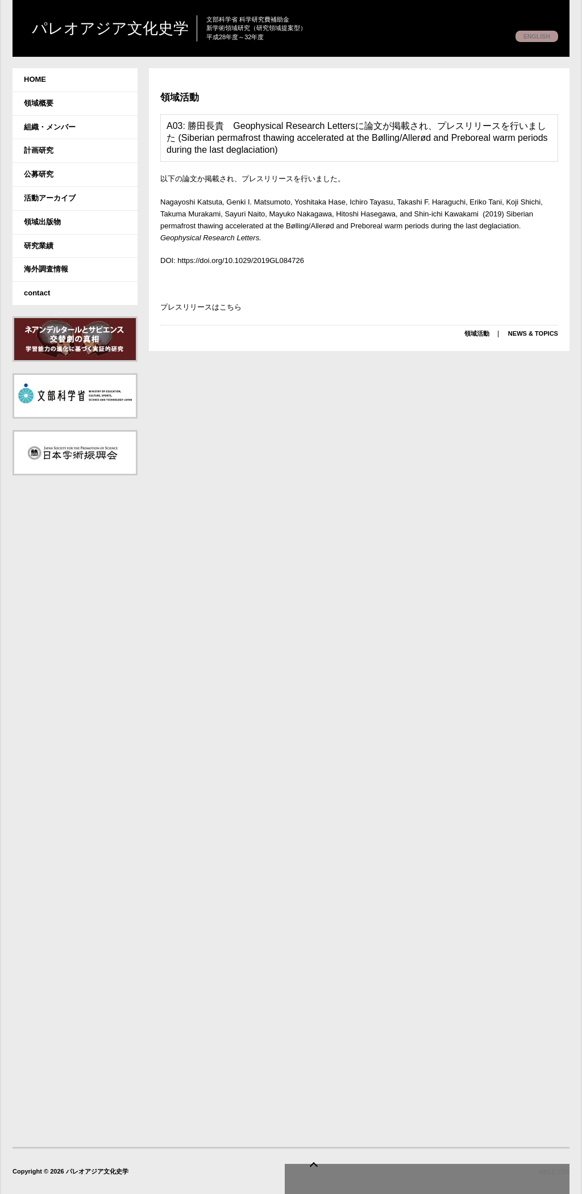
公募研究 (38, 174)
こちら (230, 307)
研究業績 (38, 245)
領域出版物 (42, 222)
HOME (35, 79)
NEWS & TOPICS (531, 333)
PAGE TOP (553, 1174)
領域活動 (183, 96)
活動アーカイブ (50, 198)
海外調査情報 (46, 269)
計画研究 (38, 150)
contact (37, 293)
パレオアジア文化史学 (139, 28)
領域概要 (38, 103)
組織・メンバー (50, 127)
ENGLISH (534, 36)
